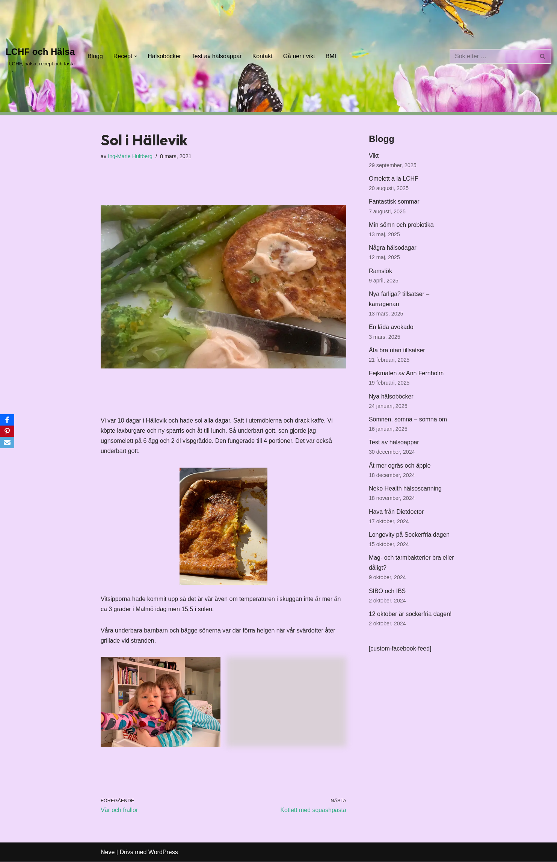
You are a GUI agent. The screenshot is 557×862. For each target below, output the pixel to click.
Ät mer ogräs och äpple (400, 467)
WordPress (163, 852)
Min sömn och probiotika (401, 225)
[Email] (7, 442)
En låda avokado (391, 328)
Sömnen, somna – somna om (408, 420)
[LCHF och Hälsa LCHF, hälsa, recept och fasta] (40, 56)
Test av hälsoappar (217, 56)
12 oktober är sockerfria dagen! (410, 616)
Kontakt (263, 56)
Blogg (95, 56)
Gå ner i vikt (299, 56)
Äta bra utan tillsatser (397, 351)
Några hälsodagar (393, 248)
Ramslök (380, 271)
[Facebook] (7, 420)
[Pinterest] (7, 431)
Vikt (374, 155)
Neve (108, 852)
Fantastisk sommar (394, 202)
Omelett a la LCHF (393, 178)
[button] (135, 56)
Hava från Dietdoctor (396, 513)
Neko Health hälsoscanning (405, 490)
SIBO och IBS (387, 593)
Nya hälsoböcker (391, 397)
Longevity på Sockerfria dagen (409, 536)
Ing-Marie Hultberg (130, 156)
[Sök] (492, 56)
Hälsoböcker (164, 56)
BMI (331, 56)
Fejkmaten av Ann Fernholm (406, 374)
